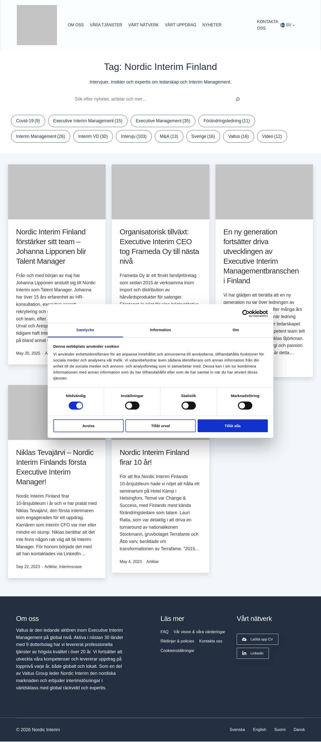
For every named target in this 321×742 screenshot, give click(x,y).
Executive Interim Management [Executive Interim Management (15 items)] (89, 121)
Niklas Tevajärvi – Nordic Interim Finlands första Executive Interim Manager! (55, 468)
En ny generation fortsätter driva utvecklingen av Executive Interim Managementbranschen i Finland (261, 256)
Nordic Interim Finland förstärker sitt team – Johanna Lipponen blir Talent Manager (51, 247)
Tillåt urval (160, 426)
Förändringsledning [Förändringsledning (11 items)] (232, 121)
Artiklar (51, 567)
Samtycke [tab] (85, 330)
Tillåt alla (233, 426)
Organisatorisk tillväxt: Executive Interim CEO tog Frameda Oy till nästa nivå (159, 247)
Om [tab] (235, 330)
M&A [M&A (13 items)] (173, 136)
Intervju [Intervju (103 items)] (137, 136)
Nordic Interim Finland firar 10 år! (154, 458)
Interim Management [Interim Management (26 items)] (41, 136)
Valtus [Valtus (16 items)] (244, 136)
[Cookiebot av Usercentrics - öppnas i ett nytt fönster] (246, 313)
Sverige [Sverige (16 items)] (208, 136)
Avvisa (89, 426)
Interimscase (70, 567)
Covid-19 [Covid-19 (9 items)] (28, 121)
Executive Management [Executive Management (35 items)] (167, 121)
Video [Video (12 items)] (278, 136)
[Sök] (237, 99)
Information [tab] (160, 330)
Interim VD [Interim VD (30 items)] (95, 136)
